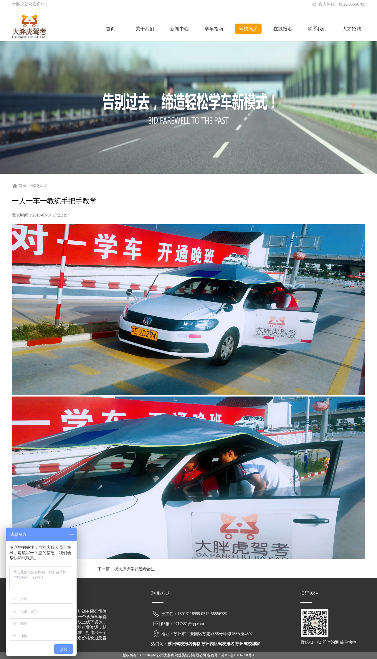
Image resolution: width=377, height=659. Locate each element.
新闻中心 (179, 28)
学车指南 (213, 28)
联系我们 (317, 28)
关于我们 (144, 28)
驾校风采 (248, 28)
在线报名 (282, 28)
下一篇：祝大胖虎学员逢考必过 (126, 569)
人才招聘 (351, 28)
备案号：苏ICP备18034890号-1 (230, 655)
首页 (110, 28)
